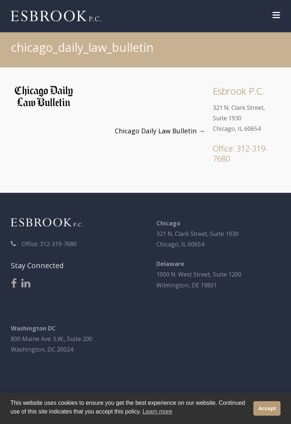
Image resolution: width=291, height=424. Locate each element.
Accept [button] (267, 408)
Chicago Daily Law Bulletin (160, 130)
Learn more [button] (157, 411)
